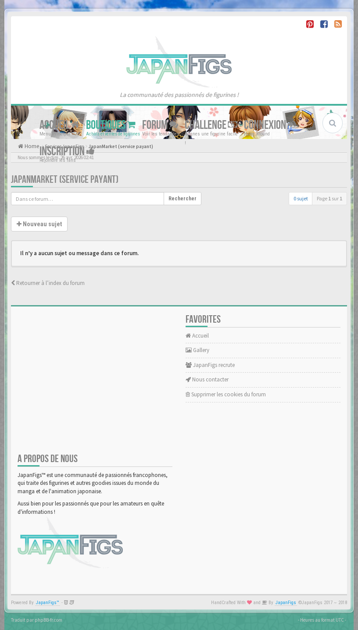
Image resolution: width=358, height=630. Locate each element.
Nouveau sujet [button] (39, 224)
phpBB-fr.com (48, 620)
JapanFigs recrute (210, 365)
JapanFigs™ (47, 602)
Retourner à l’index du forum (48, 283)
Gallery (197, 350)
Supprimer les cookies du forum (226, 394)
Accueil (59, 125)
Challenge (211, 125)
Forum (160, 125)
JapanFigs (286, 602)
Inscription (67, 151)
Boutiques (111, 125)
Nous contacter (207, 379)
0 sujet (301, 198)
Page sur (329, 198)
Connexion (269, 125)
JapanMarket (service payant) (64, 179)
